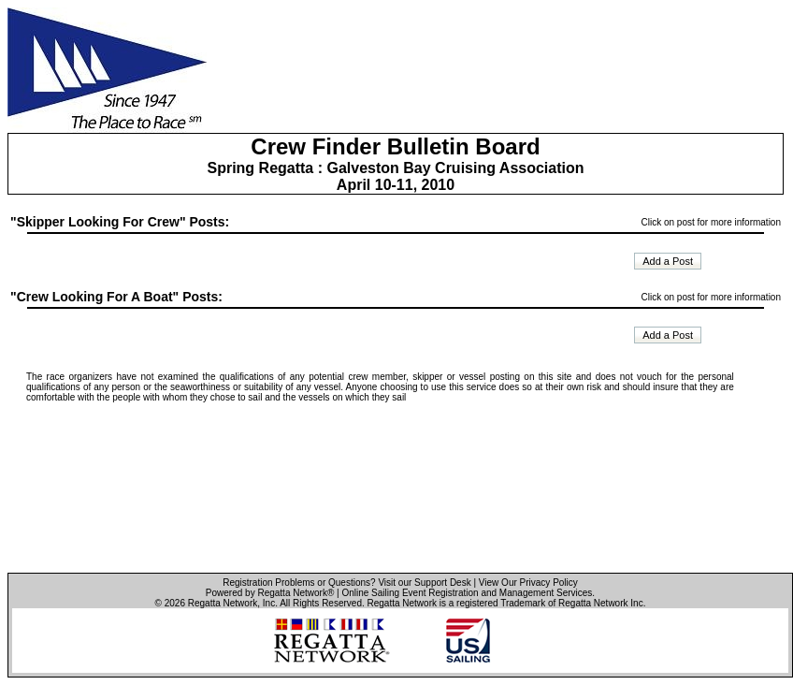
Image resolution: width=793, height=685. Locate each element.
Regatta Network (222, 603)
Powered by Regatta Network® (270, 593)
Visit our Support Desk (424, 582)
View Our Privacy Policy (528, 582)
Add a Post (667, 261)
